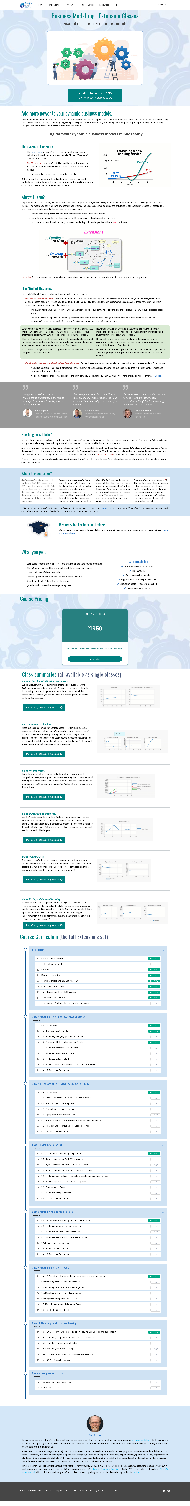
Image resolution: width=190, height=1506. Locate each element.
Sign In (162, 4)
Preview (154, 964)
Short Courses (89, 5)
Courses (50, 1496)
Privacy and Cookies (83, 1496)
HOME (41, 5)
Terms (69, 1496)
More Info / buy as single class (44, 712)
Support (60, 1496)
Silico (136, 1477)
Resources (105, 5)
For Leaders (54, 5)
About (118, 5)
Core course (36, 152)
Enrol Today (95, 664)
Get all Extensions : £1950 (95, 95)
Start (155, 970)
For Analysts (71, 5)
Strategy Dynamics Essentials (106, 1474)
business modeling (140, 1445)
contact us (107, 508)
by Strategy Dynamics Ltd (106, 1496)
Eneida (158, 375)
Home (41, 1496)
